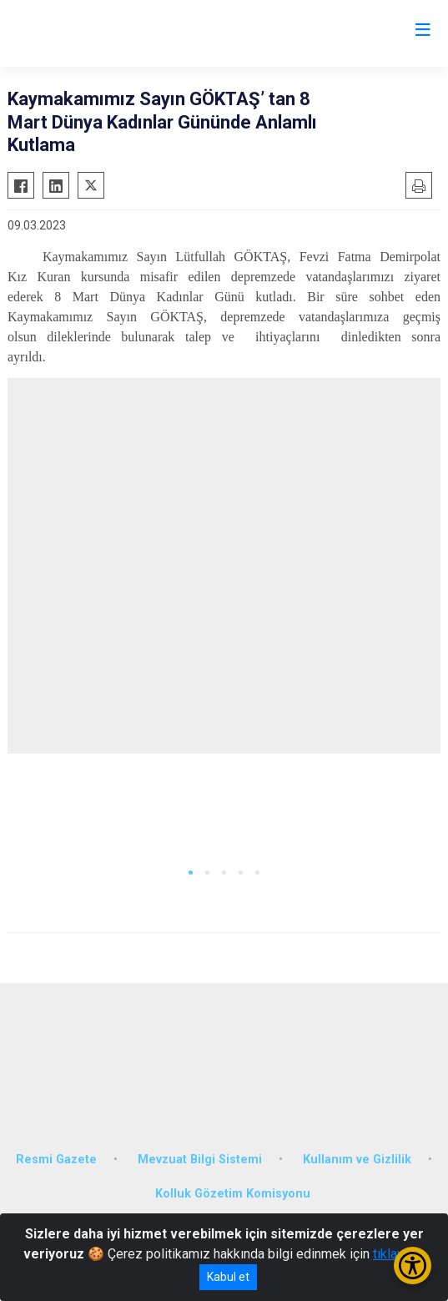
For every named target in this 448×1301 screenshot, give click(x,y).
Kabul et (228, 1276)
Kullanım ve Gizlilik (357, 1159)
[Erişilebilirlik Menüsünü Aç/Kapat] (412, 1265)
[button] (191, 872)
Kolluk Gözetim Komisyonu (232, 1194)
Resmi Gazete (56, 1159)
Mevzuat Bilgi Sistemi (200, 1159)
